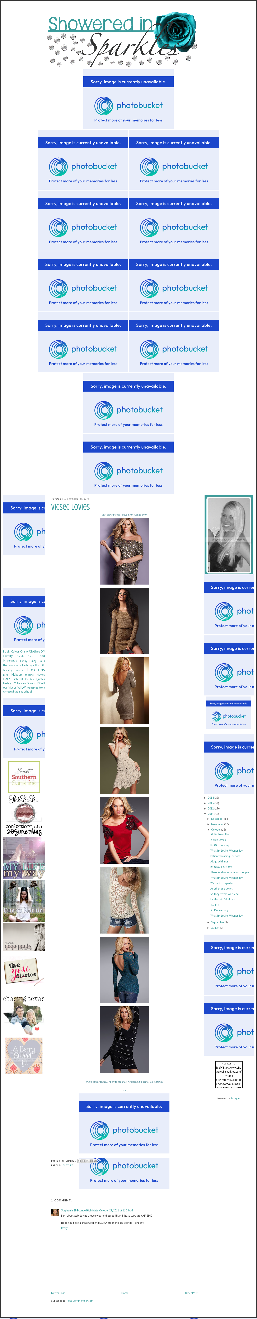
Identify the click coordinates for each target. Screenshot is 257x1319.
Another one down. (221, 888)
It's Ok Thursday (219, 845)
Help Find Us (15, 665)
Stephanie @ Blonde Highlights (79, 1210)
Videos (13, 687)
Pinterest (18, 679)
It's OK (40, 665)
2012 (211, 808)
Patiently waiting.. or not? (225, 856)
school (28, 691)
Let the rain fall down (222, 899)
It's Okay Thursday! (221, 867)
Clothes (68, 1165)
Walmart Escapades (221, 883)
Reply (64, 1228)
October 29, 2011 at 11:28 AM (116, 1210)
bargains (18, 691)
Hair (5, 665)
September (218, 922)
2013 (211, 803)
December (217, 819)
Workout (8, 691)
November (217, 824)
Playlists (29, 679)
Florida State (25, 656)
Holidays (28, 665)
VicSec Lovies (218, 840)
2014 (211, 797)
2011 (211, 814)
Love (5, 674)
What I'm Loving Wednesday (226, 850)
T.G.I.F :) (215, 905)
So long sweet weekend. (224, 894)
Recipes (21, 683)
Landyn (19, 670)
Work (42, 687)
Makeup (16, 674)
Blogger (235, 1098)
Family (8, 656)
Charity (24, 651)
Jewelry (7, 670)
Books (7, 651)
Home (124, 1293)
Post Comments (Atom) (80, 1301)
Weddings (32, 687)
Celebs (15, 651)
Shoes (31, 683)
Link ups (36, 670)
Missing (29, 674)
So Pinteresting (219, 910)
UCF (5, 687)
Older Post (191, 1293)
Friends (10, 660)
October (216, 829)
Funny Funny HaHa (32, 661)
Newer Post (58, 1293)
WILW (22, 687)
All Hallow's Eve (219, 834)
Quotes (40, 679)
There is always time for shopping (230, 872)
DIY (43, 651)
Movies (41, 674)
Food (41, 656)
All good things (219, 861)
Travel (40, 683)
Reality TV (9, 683)
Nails (6, 679)
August (215, 928)
